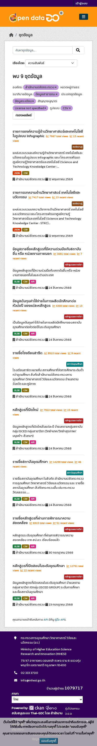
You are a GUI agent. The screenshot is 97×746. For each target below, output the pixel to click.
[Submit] (78, 50)
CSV (26, 173)
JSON (17, 173)
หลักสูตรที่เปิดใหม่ (26, 410)
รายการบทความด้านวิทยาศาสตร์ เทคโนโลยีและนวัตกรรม (46, 195)
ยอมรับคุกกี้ (48, 741)
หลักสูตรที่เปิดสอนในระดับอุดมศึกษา (39, 566)
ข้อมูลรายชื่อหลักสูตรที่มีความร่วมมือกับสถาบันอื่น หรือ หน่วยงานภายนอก (47, 251)
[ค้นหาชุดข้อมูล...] (43, 50)
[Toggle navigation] (83, 17)
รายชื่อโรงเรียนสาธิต (28, 353)
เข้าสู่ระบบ (81, 3)
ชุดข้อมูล (25, 35)
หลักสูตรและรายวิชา (73, 264)
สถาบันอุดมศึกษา (74, 364)
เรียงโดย (18, 63)
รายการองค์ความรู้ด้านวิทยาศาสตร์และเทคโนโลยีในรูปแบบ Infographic (48, 134)
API (32, 281)
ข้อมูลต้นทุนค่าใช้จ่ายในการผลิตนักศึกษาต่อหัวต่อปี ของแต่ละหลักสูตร (44, 303)
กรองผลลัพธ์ (23, 115)
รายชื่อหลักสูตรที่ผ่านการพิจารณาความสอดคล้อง (41, 521)
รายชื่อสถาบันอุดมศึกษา (31, 462)
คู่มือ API (59, 620)
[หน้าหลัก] (11, 35)
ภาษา (15, 693)
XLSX (17, 281)
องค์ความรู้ (77, 147)
